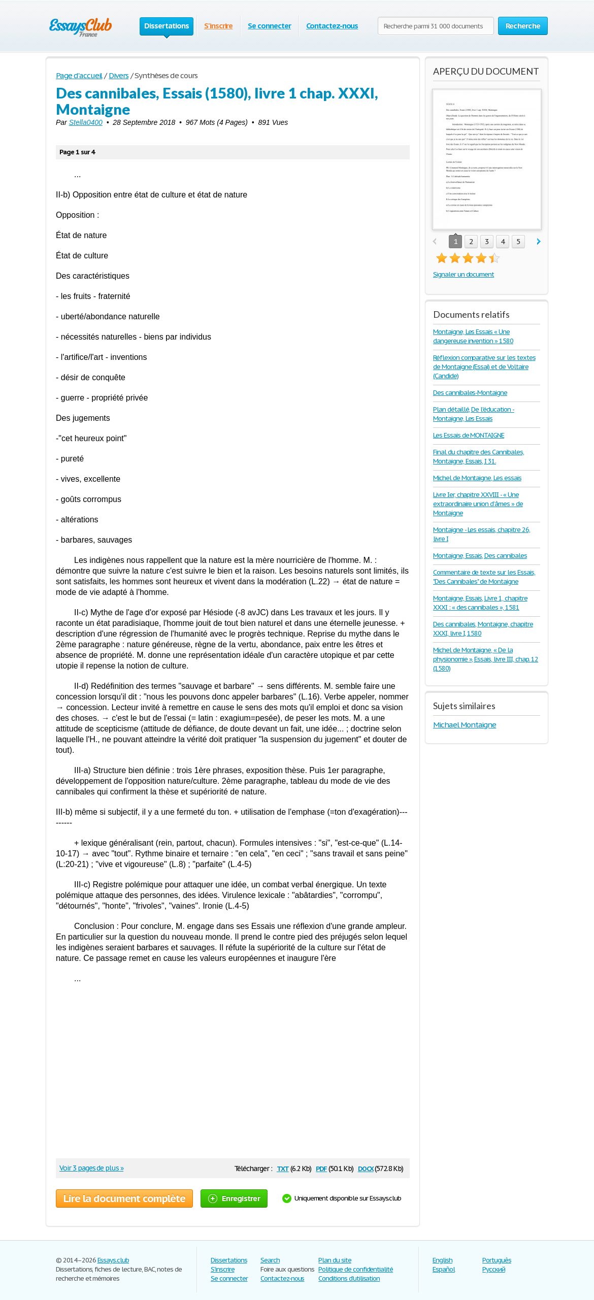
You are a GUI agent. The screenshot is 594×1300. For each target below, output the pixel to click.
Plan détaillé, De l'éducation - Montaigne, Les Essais (473, 414)
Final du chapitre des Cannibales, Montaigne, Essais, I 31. (478, 456)
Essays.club (113, 1260)
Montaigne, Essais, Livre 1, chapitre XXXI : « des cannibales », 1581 (480, 603)
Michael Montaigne (464, 724)
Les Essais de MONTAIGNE (468, 435)
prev (434, 242)
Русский (493, 1269)
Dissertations (229, 1260)
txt (283, 1168)
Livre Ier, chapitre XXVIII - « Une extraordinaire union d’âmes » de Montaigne (478, 503)
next (539, 242)
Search (270, 1260)
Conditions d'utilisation (349, 1278)
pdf (321, 1168)
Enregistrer (234, 1198)
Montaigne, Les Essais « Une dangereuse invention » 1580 (473, 336)
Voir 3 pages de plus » (91, 1168)
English (442, 1260)
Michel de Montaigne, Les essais (477, 478)
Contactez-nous (332, 25)
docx (366, 1168)
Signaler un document (463, 274)
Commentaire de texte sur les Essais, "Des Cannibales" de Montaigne (484, 577)
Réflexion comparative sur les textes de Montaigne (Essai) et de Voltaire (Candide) (484, 366)
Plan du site (334, 1260)
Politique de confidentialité (355, 1269)
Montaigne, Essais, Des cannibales (480, 555)
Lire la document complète (124, 1198)
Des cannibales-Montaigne (470, 392)
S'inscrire (218, 25)
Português (496, 1260)
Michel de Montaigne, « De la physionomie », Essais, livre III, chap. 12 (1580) (485, 659)
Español (444, 1269)
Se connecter (269, 25)
